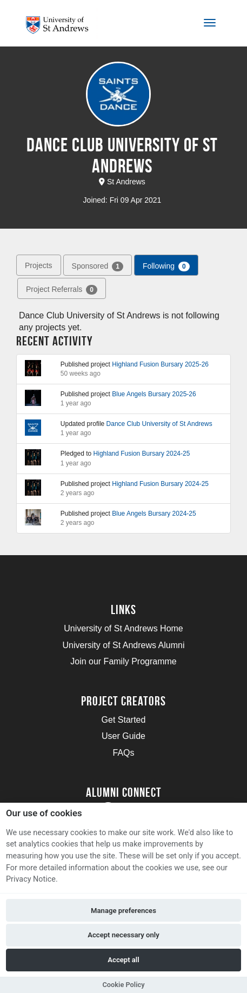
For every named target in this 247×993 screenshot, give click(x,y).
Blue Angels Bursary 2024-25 (154, 513)
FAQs (123, 752)
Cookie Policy (123, 985)
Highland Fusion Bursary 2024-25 (142, 453)
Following (166, 266)
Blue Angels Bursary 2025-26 (154, 394)
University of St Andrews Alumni (124, 645)
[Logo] (61, 25)
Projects (38, 265)
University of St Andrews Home (123, 628)
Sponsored (97, 266)
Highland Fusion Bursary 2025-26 (160, 364)
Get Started (124, 719)
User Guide (123, 736)
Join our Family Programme (123, 661)
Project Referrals (61, 289)
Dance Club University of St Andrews (159, 424)
